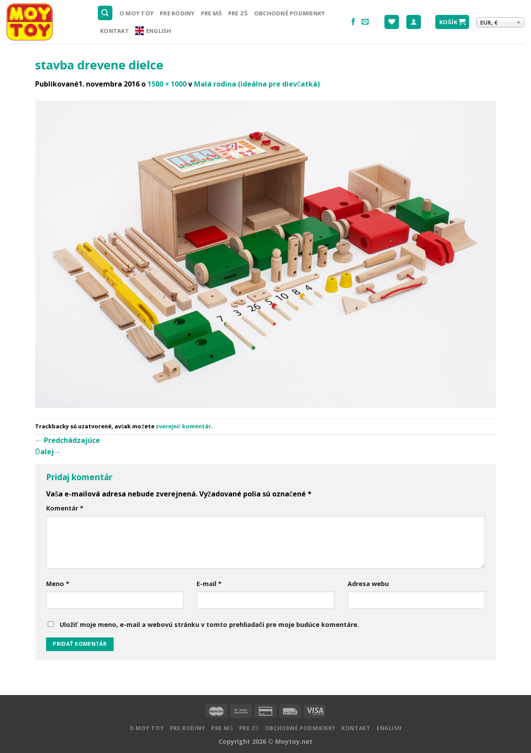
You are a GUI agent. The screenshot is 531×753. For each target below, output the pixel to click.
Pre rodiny (177, 13)
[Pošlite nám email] (365, 22)
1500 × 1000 (167, 84)
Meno (57, 583)
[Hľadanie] (105, 13)
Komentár (64, 508)
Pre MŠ (211, 13)
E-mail (209, 583)
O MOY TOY (136, 13)
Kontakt (114, 31)
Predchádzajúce (67, 440)
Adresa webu (368, 583)
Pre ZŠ (238, 13)
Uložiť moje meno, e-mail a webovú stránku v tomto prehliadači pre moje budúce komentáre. (209, 624)
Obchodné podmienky (289, 13)
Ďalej (48, 451)
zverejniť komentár (183, 426)
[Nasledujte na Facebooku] (353, 22)
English (153, 30)
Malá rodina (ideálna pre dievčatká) (257, 84)
